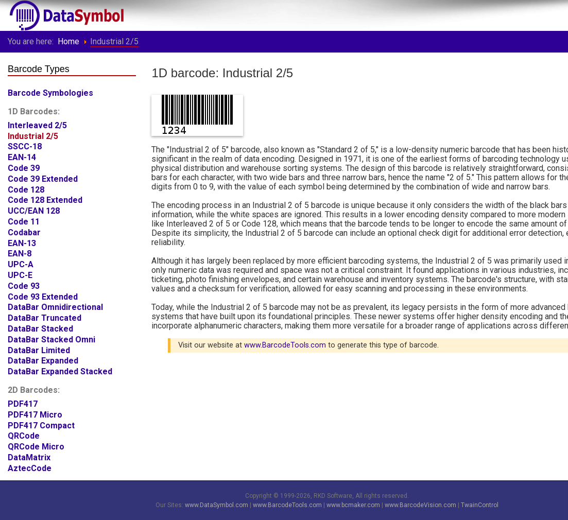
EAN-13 (22, 241)
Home (68, 41)
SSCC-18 (25, 145)
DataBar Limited (39, 348)
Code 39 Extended (43, 177)
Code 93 (24, 284)
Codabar (24, 231)
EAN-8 (19, 252)
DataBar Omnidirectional (55, 305)
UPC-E (20, 273)
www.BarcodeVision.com (420, 505)
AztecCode (29, 466)
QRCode (24, 434)
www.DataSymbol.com (216, 505)
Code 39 (24, 166)
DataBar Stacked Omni (51, 338)
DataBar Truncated (44, 316)
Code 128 (26, 188)
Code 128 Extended (45, 198)
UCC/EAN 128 (34, 209)
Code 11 (24, 220)
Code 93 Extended (43, 295)
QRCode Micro (36, 445)
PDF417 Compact (41, 424)
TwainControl (479, 505)
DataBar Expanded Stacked (60, 370)
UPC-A (20, 262)
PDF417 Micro (35, 413)
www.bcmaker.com (353, 505)
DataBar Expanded (43, 359)
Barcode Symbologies (50, 91)
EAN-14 (22, 155)
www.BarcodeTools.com (285, 345)
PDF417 (23, 402)
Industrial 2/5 (33, 134)
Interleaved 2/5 (37, 123)
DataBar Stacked (40, 327)
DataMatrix (29, 456)
